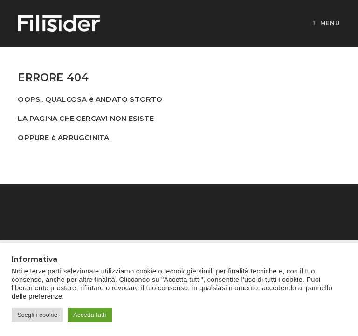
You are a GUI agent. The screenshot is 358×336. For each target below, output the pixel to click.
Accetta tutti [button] (89, 314)
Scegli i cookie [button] (37, 314)
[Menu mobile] (326, 23)
